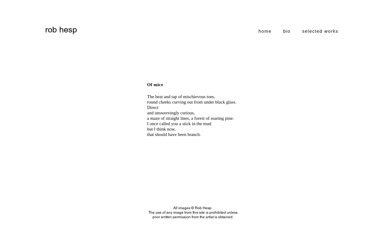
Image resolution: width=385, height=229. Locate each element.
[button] (320, 31)
